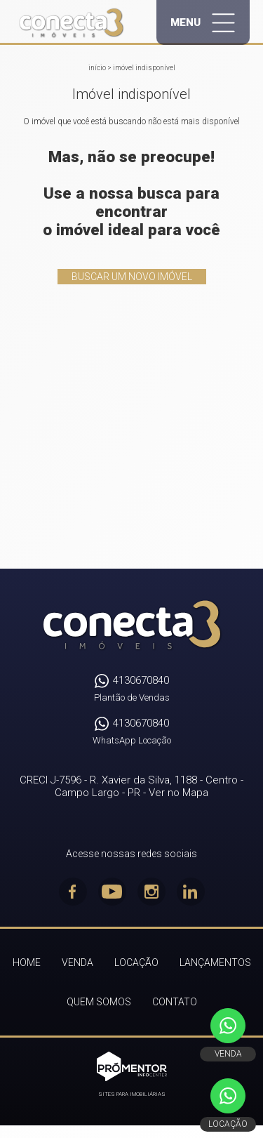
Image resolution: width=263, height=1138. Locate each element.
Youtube (112, 892)
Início (97, 68)
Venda (77, 962)
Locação (136, 962)
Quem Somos (99, 1001)
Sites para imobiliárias (132, 1094)
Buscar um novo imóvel (132, 276)
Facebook (73, 892)
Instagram (151, 892)
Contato (174, 1001)
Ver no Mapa (178, 792)
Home (27, 962)
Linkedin (191, 892)
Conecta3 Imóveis (131, 625)
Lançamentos (215, 962)
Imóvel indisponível (144, 68)
